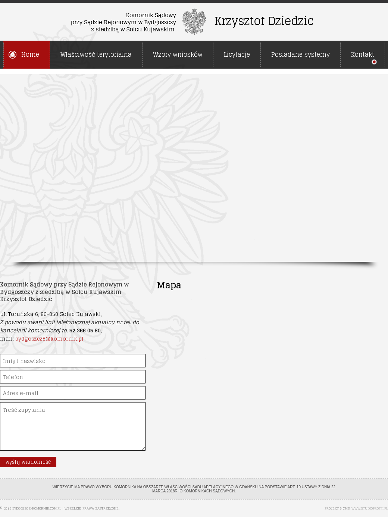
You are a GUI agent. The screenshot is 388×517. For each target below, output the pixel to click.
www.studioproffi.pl (369, 508)
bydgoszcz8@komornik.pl (49, 338)
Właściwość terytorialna (96, 54)
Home (30, 54)
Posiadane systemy (300, 54)
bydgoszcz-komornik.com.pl (36, 508)
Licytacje (237, 54)
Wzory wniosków (178, 54)
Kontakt (362, 54)
